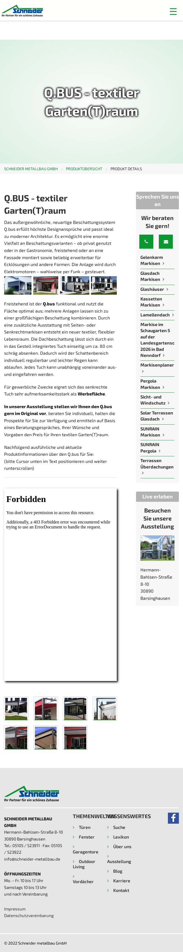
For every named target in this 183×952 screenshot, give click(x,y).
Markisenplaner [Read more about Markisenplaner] (157, 364)
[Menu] (136, 11)
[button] (173, 11)
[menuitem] (35, 168)
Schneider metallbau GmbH (31, 168)
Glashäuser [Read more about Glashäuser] (152, 289)
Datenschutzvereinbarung (29, 915)
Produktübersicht (84, 168)
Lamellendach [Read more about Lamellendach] (155, 314)
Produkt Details (126, 168)
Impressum (15, 908)
